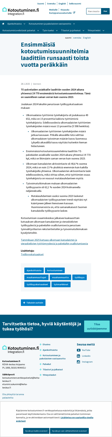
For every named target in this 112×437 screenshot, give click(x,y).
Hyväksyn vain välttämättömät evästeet (69, 431)
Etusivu (45, 344)
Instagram (85, 361)
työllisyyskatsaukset (37, 284)
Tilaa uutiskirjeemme (97, 326)
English (62, 3)
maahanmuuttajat (36, 277)
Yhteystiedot (48, 374)
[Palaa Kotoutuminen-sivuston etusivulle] (20, 11)
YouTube (83, 350)
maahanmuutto (60, 277)
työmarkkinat (61, 284)
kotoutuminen (54, 270)
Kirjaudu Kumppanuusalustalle (60, 11)
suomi (68, 37)
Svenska (51, 3)
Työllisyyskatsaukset (32, 254)
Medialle (53, 9)
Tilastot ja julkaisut (51, 369)
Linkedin (83, 355)
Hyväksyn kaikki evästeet (36, 431)
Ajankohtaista (48, 349)
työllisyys (79, 277)
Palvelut (45, 364)
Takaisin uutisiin (33, 302)
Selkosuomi (75, 3)
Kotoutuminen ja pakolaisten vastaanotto (53, 357)
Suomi (40, 3)
